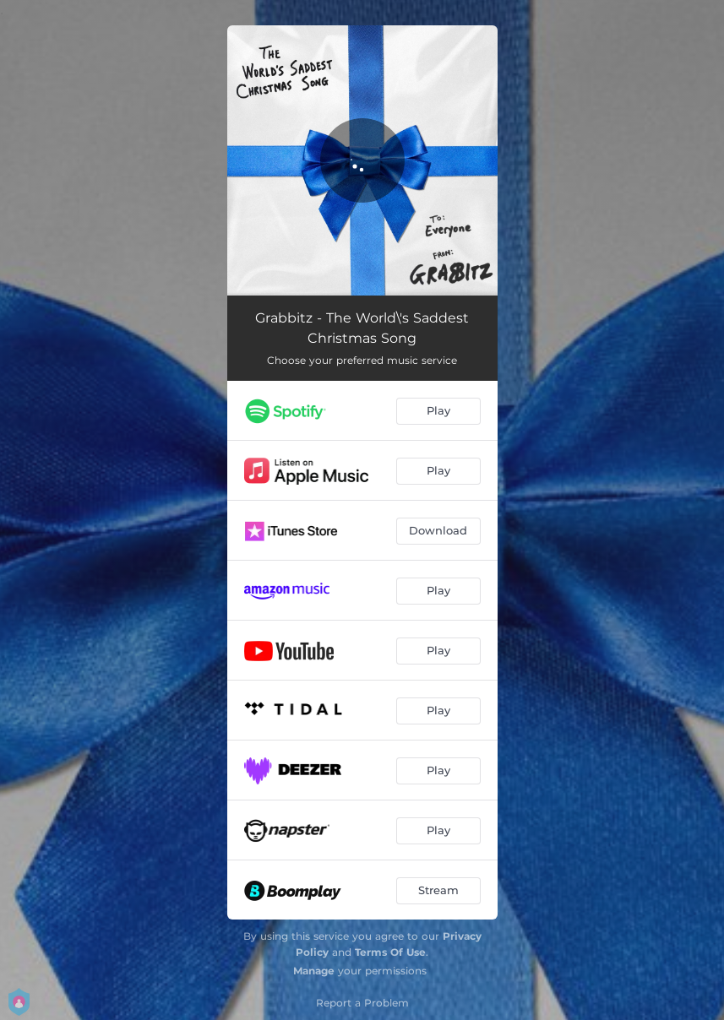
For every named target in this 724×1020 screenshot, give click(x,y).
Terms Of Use (390, 952)
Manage (314, 970)
